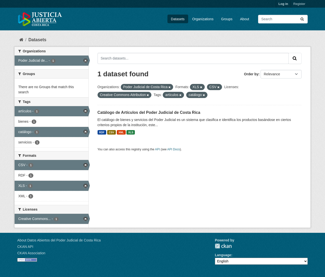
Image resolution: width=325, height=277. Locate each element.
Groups (226, 19)
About (244, 19)
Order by (251, 74)
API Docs (173, 149)
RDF (101, 132)
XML (121, 132)
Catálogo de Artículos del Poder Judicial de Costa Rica (149, 112)
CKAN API (25, 247)
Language (223, 255)
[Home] (21, 39)
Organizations (202, 19)
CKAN (223, 246)
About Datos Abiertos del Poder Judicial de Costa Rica (59, 240)
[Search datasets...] (283, 19)
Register (299, 4)
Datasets (177, 19)
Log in (283, 4)
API (157, 149)
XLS (130, 132)
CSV (111, 132)
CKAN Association (31, 253)
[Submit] (302, 19)
